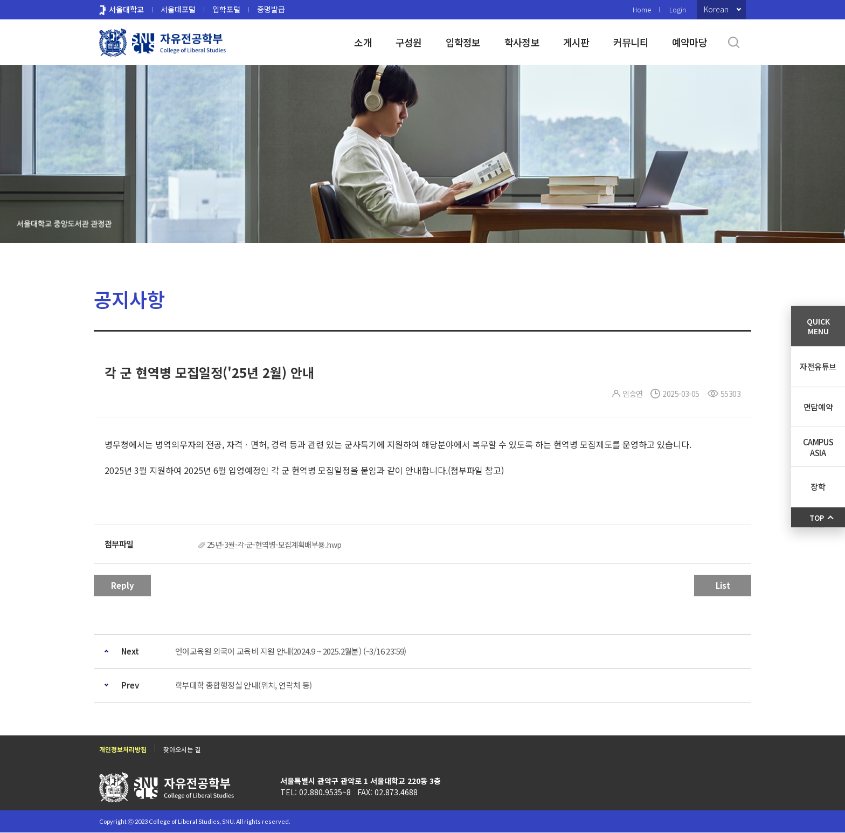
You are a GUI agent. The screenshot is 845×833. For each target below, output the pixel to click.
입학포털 (226, 9)
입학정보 (463, 42)
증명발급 (271, 9)
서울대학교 (126, 9)
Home (642, 9)
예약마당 (689, 42)
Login (677, 9)
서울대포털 (178, 9)
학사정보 (521, 42)
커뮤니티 (630, 42)
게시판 (576, 42)
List (723, 585)
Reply (122, 585)
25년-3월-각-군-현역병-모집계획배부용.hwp (274, 544)
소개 (363, 42)
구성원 (409, 42)
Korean (716, 9)
